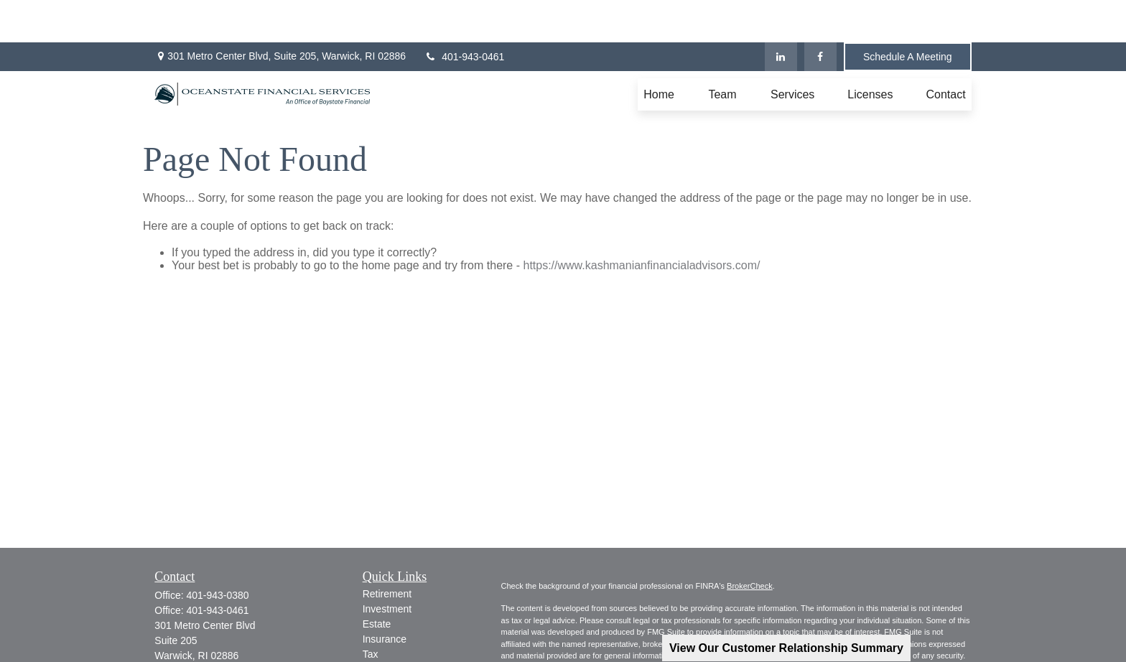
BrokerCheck (750, 543)
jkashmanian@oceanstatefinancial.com (241, 627)
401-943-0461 (464, 14)
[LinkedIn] (781, 14)
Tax (370, 611)
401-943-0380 (217, 553)
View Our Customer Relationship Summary (786, 648)
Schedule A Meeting (907, 14)
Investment (387, 566)
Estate (377, 581)
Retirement (387, 551)
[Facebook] (820, 14)
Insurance (384, 596)
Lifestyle (381, 642)
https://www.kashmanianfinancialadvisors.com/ (641, 223)
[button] (659, 52)
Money (378, 627)
